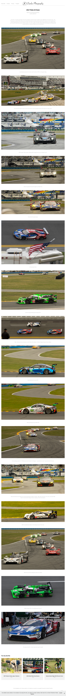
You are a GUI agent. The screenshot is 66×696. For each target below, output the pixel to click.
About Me (3, 3)
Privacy (12, 3)
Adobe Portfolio (50, 688)
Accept (60, 692)
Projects (17, 3)
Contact (8, 3)
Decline (32, 694)
